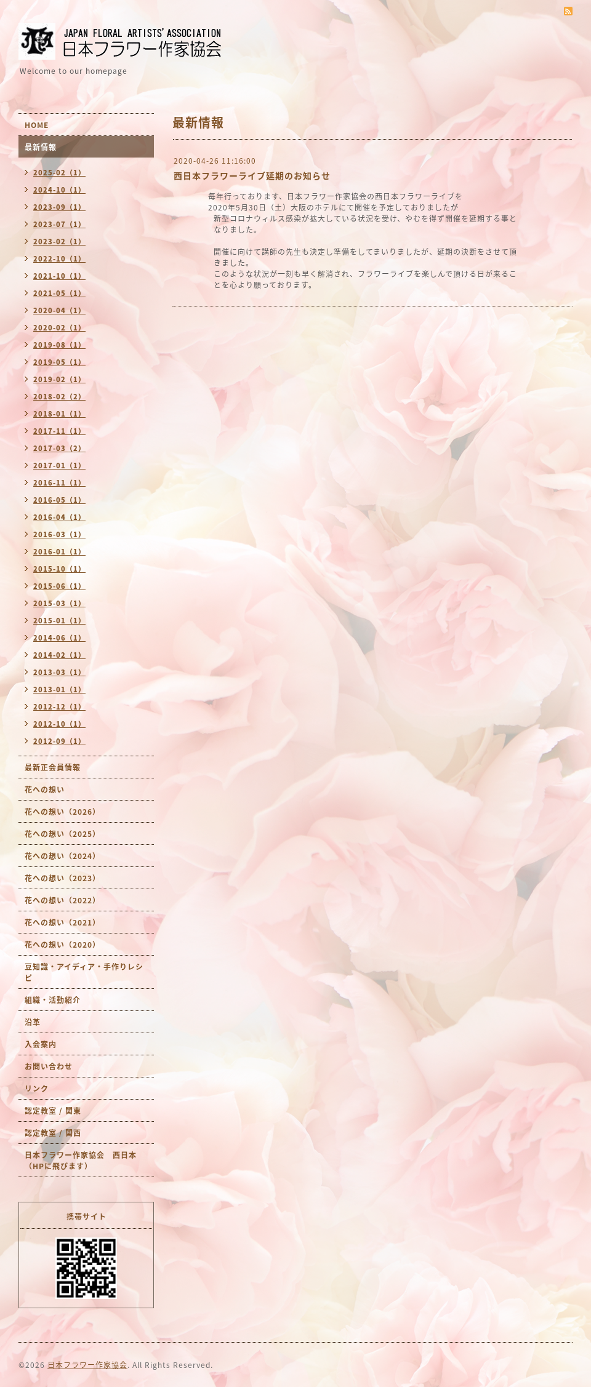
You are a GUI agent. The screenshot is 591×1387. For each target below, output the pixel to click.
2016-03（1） (59, 534)
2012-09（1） (59, 741)
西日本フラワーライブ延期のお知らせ (257, 175)
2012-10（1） (59, 724)
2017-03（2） (59, 448)
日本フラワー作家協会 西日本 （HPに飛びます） (85, 1160)
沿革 (33, 1022)
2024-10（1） (59, 190)
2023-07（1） (59, 224)
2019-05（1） (59, 362)
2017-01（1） (59, 465)
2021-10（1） (59, 276)
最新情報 (41, 147)
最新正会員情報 (53, 767)
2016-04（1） (59, 517)
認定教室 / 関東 (53, 1110)
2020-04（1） (59, 310)
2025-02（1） (59, 172)
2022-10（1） (59, 259)
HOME (37, 124)
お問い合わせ (49, 1066)
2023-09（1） (59, 207)
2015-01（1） (59, 620)
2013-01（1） (59, 689)
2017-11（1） (59, 431)
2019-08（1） (59, 345)
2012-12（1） (59, 706)
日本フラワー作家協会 (87, 1364)
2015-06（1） (59, 586)
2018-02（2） (59, 396)
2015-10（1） (59, 569)
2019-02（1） (59, 379)
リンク (37, 1088)
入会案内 (41, 1044)
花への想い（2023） (62, 878)
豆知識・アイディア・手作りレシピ (84, 972)
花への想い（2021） (62, 922)
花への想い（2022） (62, 900)
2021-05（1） (59, 293)
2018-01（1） (59, 414)
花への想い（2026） (62, 811)
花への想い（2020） (62, 944)
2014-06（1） (59, 638)
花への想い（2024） (62, 855)
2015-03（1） (59, 603)
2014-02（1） (59, 655)
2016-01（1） (59, 551)
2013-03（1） (59, 672)
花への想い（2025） (62, 833)
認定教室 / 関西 (53, 1132)
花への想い (45, 789)
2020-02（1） (59, 327)
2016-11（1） (59, 483)
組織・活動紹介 (53, 999)
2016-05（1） (59, 500)
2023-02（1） (59, 241)
